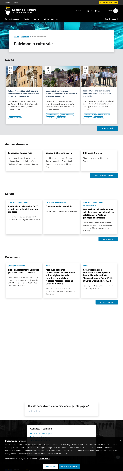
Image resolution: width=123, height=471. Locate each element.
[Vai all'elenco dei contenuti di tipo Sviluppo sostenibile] (104, 114)
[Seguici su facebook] (83, 10)
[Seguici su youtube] (95, 10)
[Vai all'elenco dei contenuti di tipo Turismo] (88, 117)
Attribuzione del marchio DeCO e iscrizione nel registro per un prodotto (23, 209)
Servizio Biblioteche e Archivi (60, 153)
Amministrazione (12, 18)
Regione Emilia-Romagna (12, 2)
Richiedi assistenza (38, 437)
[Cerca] (115, 10)
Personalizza (50, 466)
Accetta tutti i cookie (69, 466)
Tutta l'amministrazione (103, 175)
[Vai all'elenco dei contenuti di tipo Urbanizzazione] (61, 117)
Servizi (36, 18)
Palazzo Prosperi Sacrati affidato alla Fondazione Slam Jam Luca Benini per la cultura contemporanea (23, 94)
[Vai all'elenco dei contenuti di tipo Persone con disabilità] (67, 114)
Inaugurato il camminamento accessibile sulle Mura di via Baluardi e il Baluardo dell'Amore (61, 94)
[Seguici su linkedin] (98, 10)
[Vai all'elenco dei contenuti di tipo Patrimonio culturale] (15, 117)
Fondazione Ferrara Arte (20, 153)
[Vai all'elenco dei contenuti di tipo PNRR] (50, 117)
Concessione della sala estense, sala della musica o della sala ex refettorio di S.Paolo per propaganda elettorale (98, 213)
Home (16, 36)
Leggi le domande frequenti (41, 433)
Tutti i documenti (106, 302)
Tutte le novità (107, 128)
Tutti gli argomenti (111, 19)
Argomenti (25, 36)
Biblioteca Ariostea (92, 153)
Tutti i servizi (108, 239)
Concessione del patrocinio (59, 206)
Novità (26, 18)
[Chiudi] (120, 440)
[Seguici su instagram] (87, 10)
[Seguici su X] (91, 10)
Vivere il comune (51, 18)
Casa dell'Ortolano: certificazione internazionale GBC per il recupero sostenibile (97, 93)
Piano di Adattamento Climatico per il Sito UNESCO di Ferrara (23, 271)
